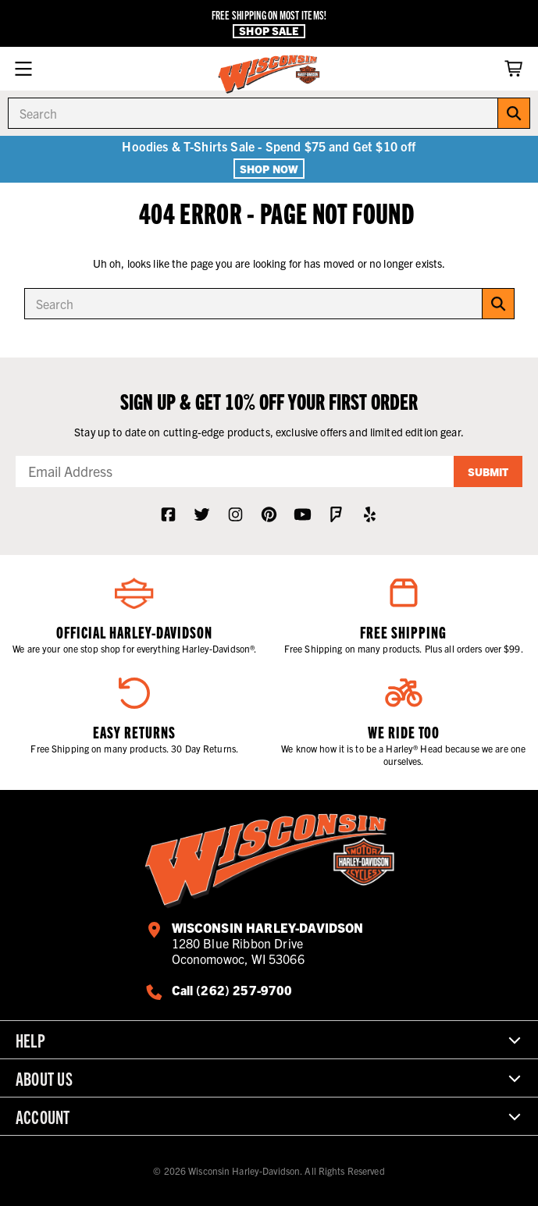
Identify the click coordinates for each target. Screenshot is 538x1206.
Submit (488, 471)
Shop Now (269, 169)
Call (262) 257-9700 (232, 990)
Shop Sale (268, 30)
